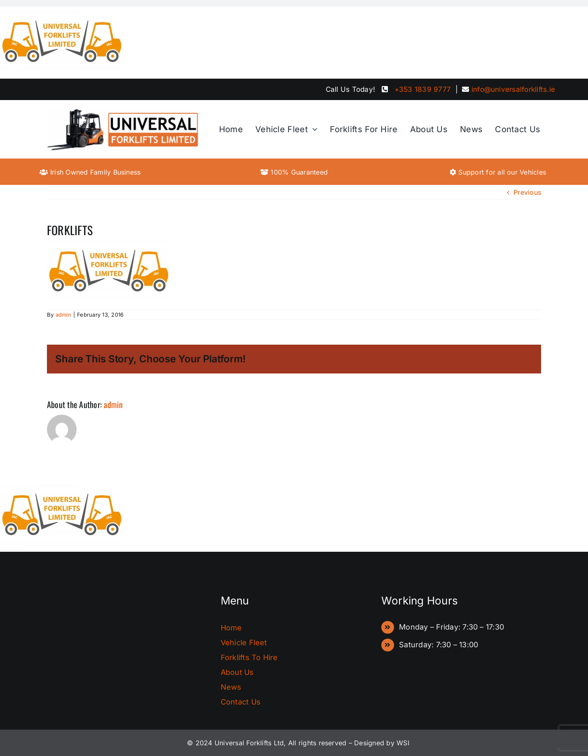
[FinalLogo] (122, 111)
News (231, 687)
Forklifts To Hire (249, 657)
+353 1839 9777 (422, 89)
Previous (527, 192)
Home (231, 627)
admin (63, 314)
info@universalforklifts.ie (513, 89)
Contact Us (241, 702)
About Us (237, 672)
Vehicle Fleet (244, 642)
